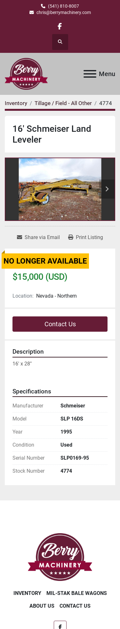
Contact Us (60, 324)
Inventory (27, 593)
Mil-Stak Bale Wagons (76, 593)
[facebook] (59, 26)
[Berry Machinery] (60, 557)
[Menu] (90, 74)
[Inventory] (16, 103)
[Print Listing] (85, 237)
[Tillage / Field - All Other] (63, 103)
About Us (41, 606)
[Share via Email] (38, 237)
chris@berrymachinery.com (63, 12)
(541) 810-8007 (63, 6)
